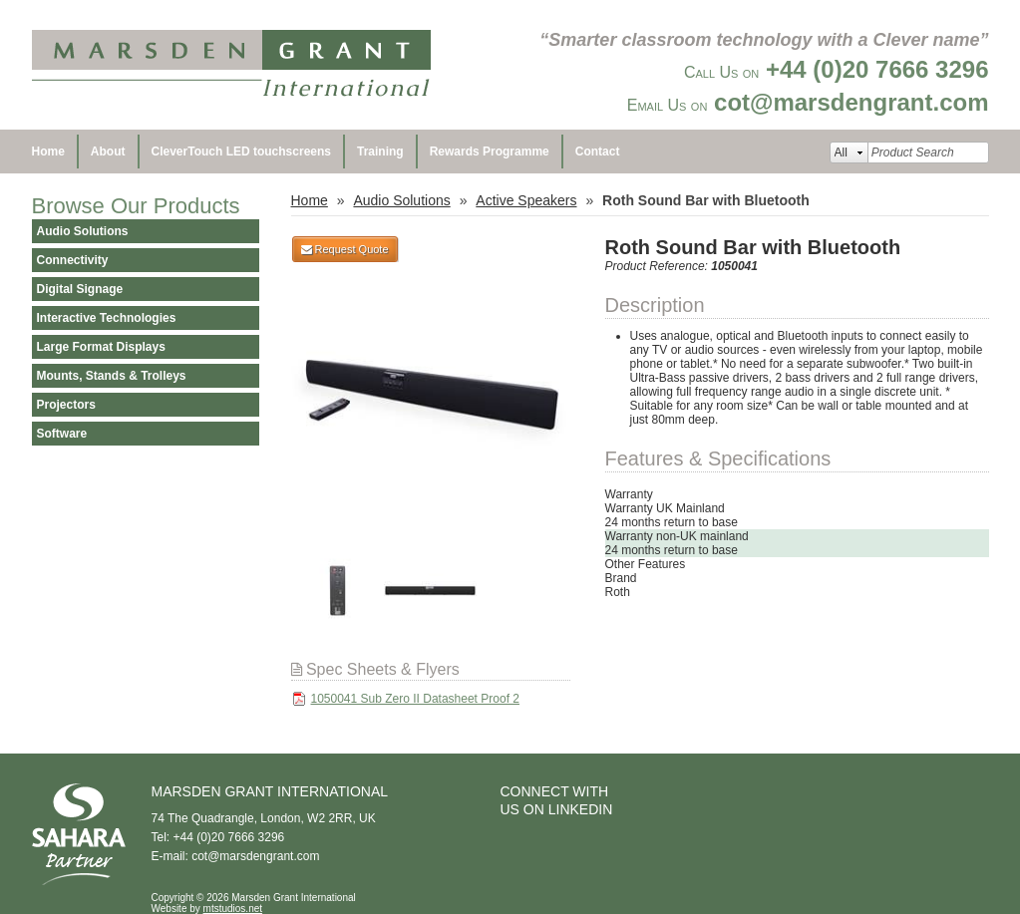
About (108, 151)
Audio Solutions (401, 200)
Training (380, 151)
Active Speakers (526, 200)
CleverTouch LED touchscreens (242, 151)
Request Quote (345, 249)
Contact (597, 151)
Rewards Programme (489, 151)
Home (48, 151)
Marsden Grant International (231, 65)
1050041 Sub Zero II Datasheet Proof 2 (415, 699)
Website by (207, 908)
